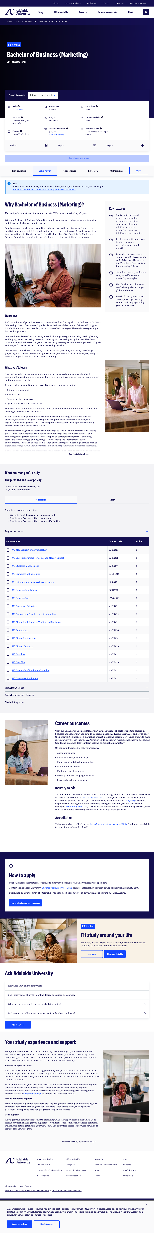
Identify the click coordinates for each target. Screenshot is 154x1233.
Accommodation (73, 1175)
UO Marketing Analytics (24, 637)
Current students (73, 3)
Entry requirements (19, 169)
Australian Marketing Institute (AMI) (108, 823)
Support (127, 1163)
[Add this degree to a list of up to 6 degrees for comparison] (125, 144)
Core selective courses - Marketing (19, 693)
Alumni (98, 1169)
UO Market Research (22, 645)
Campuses (70, 1163)
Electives (113, 498)
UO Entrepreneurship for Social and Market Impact (38, 556)
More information (46, 1224)
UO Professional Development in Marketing (34, 613)
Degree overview (45, 169)
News (97, 1175)
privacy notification (32, 1212)
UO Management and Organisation (29, 548)
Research (99, 1158)
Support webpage (32, 1092)
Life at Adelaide (73, 1158)
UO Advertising (20, 629)
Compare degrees (139, 3)
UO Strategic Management (25, 564)
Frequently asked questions (49, 1169)
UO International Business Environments (33, 581)
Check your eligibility (115, 952)
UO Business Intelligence (24, 589)
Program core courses (14, 530)
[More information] (19, 106)
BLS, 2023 (130, 799)
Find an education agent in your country (25, 901)
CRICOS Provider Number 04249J (67, 1189)
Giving (106, 3)
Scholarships (43, 1175)
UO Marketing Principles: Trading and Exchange (36, 621)
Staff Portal (92, 3)
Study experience (116, 169)
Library (56, 3)
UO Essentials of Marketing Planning (30, 669)
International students (76, 1169)
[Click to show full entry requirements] (77, 157)
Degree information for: (17, 95)
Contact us (119, 3)
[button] (146, 1204)
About (126, 1158)
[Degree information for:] (43, 95)
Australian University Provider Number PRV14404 (27, 1189)
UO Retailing (18, 653)
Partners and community (106, 1163)
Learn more (92, 952)
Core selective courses (14, 686)
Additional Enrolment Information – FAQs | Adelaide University (44, 188)
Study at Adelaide (45, 1158)
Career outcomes (69, 169)
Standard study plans (14, 701)
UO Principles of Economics (26, 573)
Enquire (138, 169)
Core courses (41, 498)
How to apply (93, 169)
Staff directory (129, 1169)
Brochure (12, 144)
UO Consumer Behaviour (24, 605)
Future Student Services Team (57, 886)
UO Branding (18, 661)
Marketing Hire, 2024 (93, 796)
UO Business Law (20, 597)
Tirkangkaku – (19, 1185)
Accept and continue (19, 1223)
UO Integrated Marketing (25, 677)
